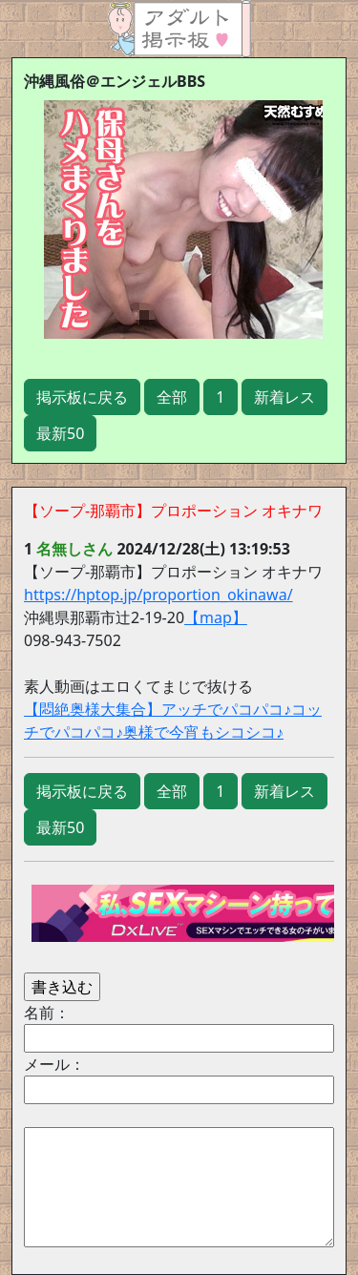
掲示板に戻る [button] (82, 397)
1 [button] (220, 397)
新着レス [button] (284, 397)
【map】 (215, 617)
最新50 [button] (60, 433)
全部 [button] (172, 397)
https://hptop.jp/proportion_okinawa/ (158, 594)
